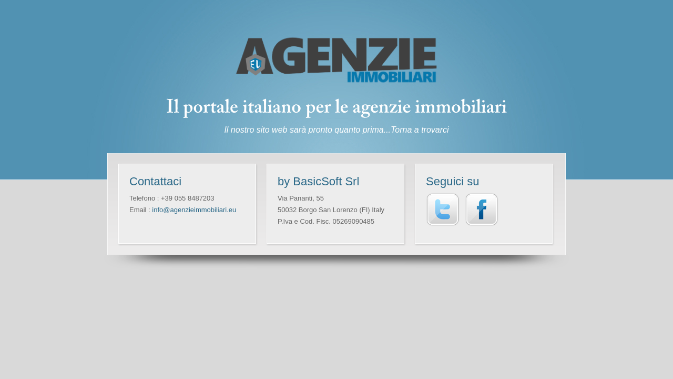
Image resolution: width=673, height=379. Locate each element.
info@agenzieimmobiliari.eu (194, 210)
